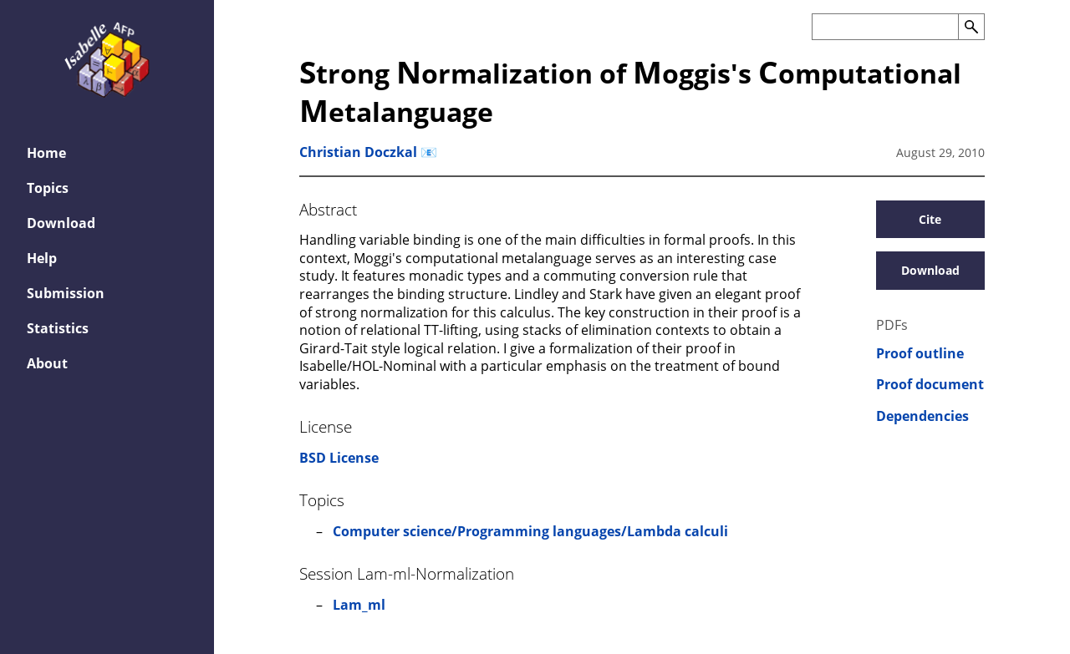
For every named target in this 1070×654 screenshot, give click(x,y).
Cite (930, 219)
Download (61, 223)
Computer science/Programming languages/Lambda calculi (530, 531)
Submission (65, 293)
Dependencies (922, 416)
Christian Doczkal (358, 152)
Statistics (58, 328)
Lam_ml (359, 605)
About (47, 363)
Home (46, 153)
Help (42, 258)
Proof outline (920, 353)
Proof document (930, 384)
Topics (48, 188)
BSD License (339, 458)
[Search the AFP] (885, 26)
